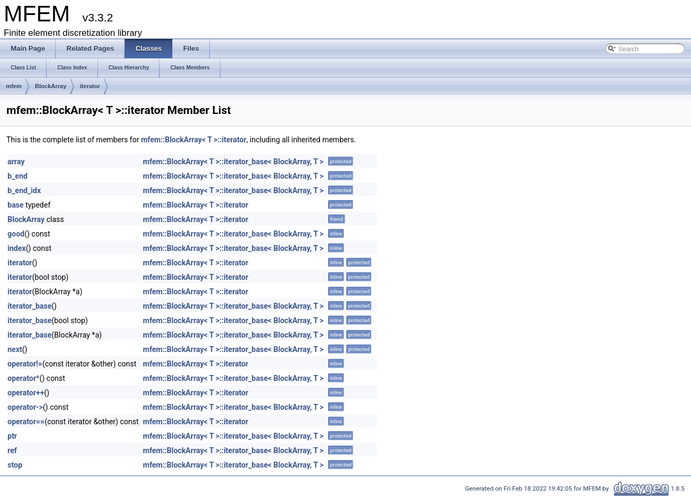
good (16, 234)
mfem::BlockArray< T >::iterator (193, 139)
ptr (12, 436)
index (16, 248)
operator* (23, 378)
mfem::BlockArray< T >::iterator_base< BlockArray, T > (233, 161)
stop (14, 465)
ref (12, 450)
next (14, 349)
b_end (17, 176)
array (16, 161)
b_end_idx (24, 190)
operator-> (25, 407)
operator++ (25, 392)
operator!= (24, 364)
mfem (13, 86)
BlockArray (50, 86)
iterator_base (29, 306)
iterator (90, 86)
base (15, 205)
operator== (25, 421)
